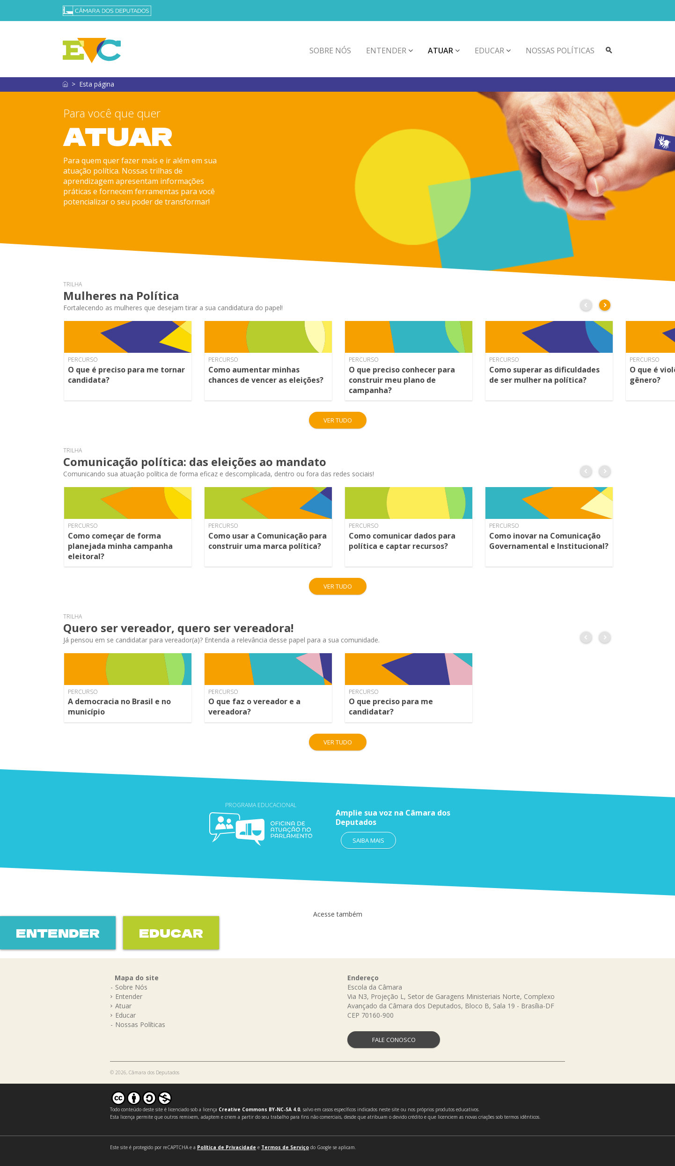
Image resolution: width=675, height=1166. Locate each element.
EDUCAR (171, 933)
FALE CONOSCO (394, 1039)
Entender (386, 50)
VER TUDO (337, 420)
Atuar (440, 50)
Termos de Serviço (285, 1147)
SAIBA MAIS (368, 840)
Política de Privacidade (226, 1147)
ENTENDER (58, 933)
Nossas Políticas (560, 50)
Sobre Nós (330, 50)
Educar (489, 50)
